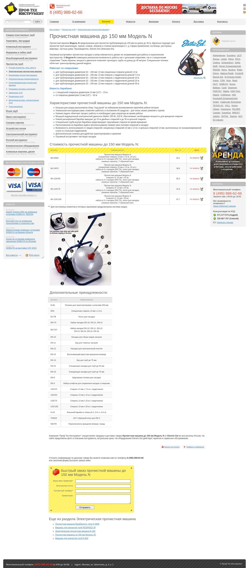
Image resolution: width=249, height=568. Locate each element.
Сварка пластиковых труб (20, 35)
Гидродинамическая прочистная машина (23, 84)
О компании (78, 21)
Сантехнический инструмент (21, 134)
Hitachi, (216, 95)
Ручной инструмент (16, 140)
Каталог (106, 21)
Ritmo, (231, 59)
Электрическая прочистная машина (25, 71)
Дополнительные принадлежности (24, 79)
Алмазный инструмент (18, 46)
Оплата (176, 21)
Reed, (235, 80)
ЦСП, (239, 55)
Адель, (216, 80)
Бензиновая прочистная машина (23, 75)
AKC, (240, 116)
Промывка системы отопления (22, 89)
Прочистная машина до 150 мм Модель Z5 (75, 535)
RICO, (238, 59)
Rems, (225, 70)
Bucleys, (232, 70)
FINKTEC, (217, 91)
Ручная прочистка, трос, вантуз (22, 68)
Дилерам (153, 21)
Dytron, (216, 73)
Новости (130, 21)
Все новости (12, 255)
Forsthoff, (239, 73)
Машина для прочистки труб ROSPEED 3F (75, 527)
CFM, (222, 80)
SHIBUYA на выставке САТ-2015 (21, 248)
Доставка (199, 21)
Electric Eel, (218, 77)
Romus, (216, 59)
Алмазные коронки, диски (20, 151)
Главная (54, 21)
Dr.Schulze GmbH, (233, 77)
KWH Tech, (236, 91)
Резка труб (12, 111)
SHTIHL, (225, 116)
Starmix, (233, 116)
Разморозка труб (16, 96)
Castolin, (217, 113)
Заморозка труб (16, 93)
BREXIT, (236, 113)
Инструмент (54, 29)
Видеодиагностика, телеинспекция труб (24, 101)
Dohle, (238, 63)
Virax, (228, 80)
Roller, (240, 70)
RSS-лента (34, 255)
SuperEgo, (226, 113)
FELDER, (236, 109)
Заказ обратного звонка (224, 206)
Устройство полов (16, 128)
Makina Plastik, (227, 73)
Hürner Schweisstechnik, (230, 66)
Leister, (224, 59)
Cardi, (224, 88)
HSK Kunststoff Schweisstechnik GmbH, (225, 98)
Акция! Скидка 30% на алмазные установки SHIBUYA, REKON (21, 213)
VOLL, (228, 105)
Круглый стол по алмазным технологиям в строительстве (20, 222)
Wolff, (215, 66)
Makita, (226, 91)
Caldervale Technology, (230, 102)
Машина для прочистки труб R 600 (71, 538)
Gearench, (233, 88)
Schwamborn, (227, 63)
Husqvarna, (226, 109)
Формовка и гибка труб (18, 52)
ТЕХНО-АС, (218, 105)
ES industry (218, 120)
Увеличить (198, 78)
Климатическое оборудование (22, 145)
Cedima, (217, 63)
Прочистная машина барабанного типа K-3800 (77, 524)
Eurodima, (231, 55)
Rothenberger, (219, 55)
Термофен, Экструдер (18, 41)
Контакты (222, 21)
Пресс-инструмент (16, 117)
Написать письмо (225, 222)
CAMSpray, (226, 95)
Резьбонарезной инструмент (22, 58)
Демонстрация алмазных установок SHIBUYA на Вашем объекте (23, 231)
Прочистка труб (14, 64)
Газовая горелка (15, 122)
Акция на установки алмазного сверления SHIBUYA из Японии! (21, 240)
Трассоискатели (16, 106)
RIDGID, (217, 70)
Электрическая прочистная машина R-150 (75, 531)
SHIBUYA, (224, 84)
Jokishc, (216, 116)
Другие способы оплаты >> (24, 195)
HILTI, (215, 84)
